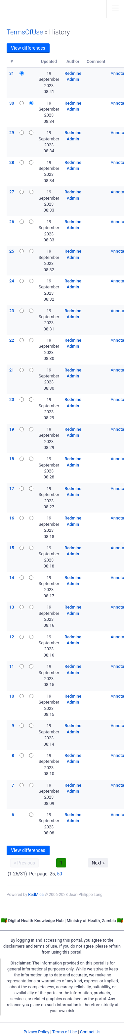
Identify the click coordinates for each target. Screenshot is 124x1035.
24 (11, 280)
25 (11, 251)
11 (11, 666)
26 (11, 221)
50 (59, 873)
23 (11, 310)
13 (11, 607)
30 (11, 103)
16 (11, 518)
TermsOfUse (25, 32)
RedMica (36, 894)
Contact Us (90, 1031)
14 (11, 577)
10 (11, 696)
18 (11, 458)
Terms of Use (64, 1031)
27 (11, 191)
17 (11, 488)
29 (11, 132)
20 (11, 399)
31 (11, 73)
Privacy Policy (36, 1031)
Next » (98, 862)
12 (11, 636)
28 (11, 162)
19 (11, 429)
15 (11, 547)
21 (11, 370)
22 (11, 340)
